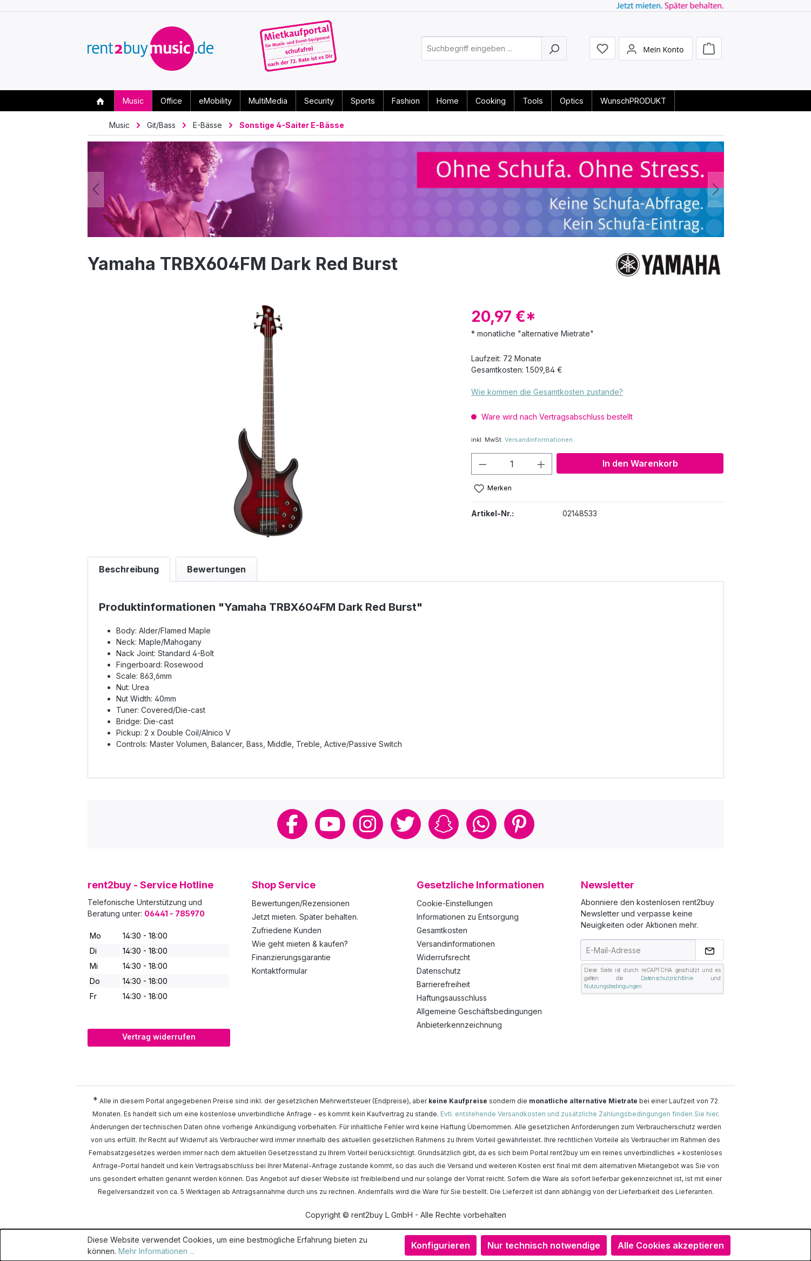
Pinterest (519, 824)
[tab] (129, 569)
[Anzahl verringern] (482, 464)
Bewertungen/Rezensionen (301, 903)
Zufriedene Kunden (286, 930)
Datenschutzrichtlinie (667, 978)
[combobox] (481, 50)
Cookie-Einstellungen (455, 903)
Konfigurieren (440, 1245)
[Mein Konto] (655, 50)
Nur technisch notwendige (543, 1245)
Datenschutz (439, 970)
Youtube (330, 824)
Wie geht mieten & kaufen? (300, 943)
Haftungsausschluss (452, 997)
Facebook (292, 824)
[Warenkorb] (709, 49)
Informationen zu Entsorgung (468, 916)
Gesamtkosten (442, 930)
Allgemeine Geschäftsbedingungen (479, 1011)
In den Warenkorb (640, 463)
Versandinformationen (539, 439)
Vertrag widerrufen (159, 1036)
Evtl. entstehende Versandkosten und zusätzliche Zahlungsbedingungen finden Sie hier (579, 1114)
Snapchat (443, 824)
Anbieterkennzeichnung (459, 1024)
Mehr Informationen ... (156, 1251)
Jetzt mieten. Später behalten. (305, 916)
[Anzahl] (512, 464)
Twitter (406, 824)
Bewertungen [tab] (216, 569)
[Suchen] (554, 50)
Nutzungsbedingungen (612, 986)
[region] (269, 421)
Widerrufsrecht (443, 957)
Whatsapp (481, 824)
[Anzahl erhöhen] (541, 464)
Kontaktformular (279, 970)
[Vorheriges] (96, 189)
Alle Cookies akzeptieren (671, 1245)
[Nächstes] (716, 189)
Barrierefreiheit (443, 984)
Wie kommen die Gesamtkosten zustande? (547, 391)
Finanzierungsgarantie (291, 957)
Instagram (368, 824)
